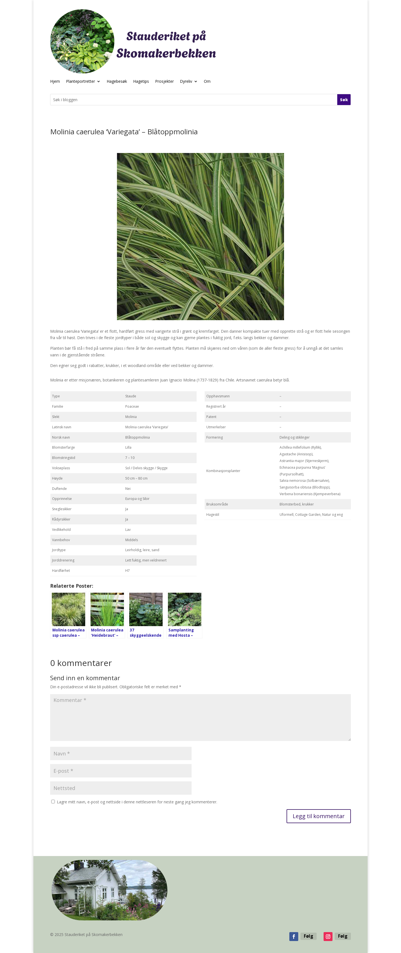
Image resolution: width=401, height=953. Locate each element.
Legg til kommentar (319, 816)
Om (207, 81)
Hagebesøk (117, 81)
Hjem (55, 81)
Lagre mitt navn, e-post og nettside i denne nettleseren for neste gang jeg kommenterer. (137, 801)
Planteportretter (80, 81)
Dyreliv (186, 81)
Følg (308, 936)
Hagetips (141, 81)
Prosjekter (164, 81)
